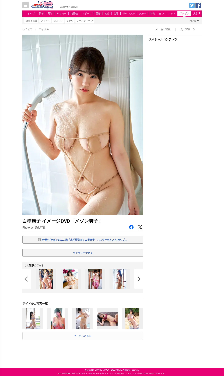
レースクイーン (85, 20)
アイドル (45, 20)
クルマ (142, 13)
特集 (152, 13)
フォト (171, 13)
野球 (50, 13)
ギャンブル (128, 13)
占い (161, 13)
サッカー (61, 13)
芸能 (116, 13)
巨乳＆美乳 (31, 20)
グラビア (184, 13)
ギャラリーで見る (83, 252)
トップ (31, 13)
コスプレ (58, 20)
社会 (107, 13)
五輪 (98, 13)
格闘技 (74, 13)
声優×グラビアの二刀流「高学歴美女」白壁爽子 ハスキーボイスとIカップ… (84, 239)
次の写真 (185, 29)
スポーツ (87, 13)
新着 (41, 13)
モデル (69, 20)
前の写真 (165, 29)
